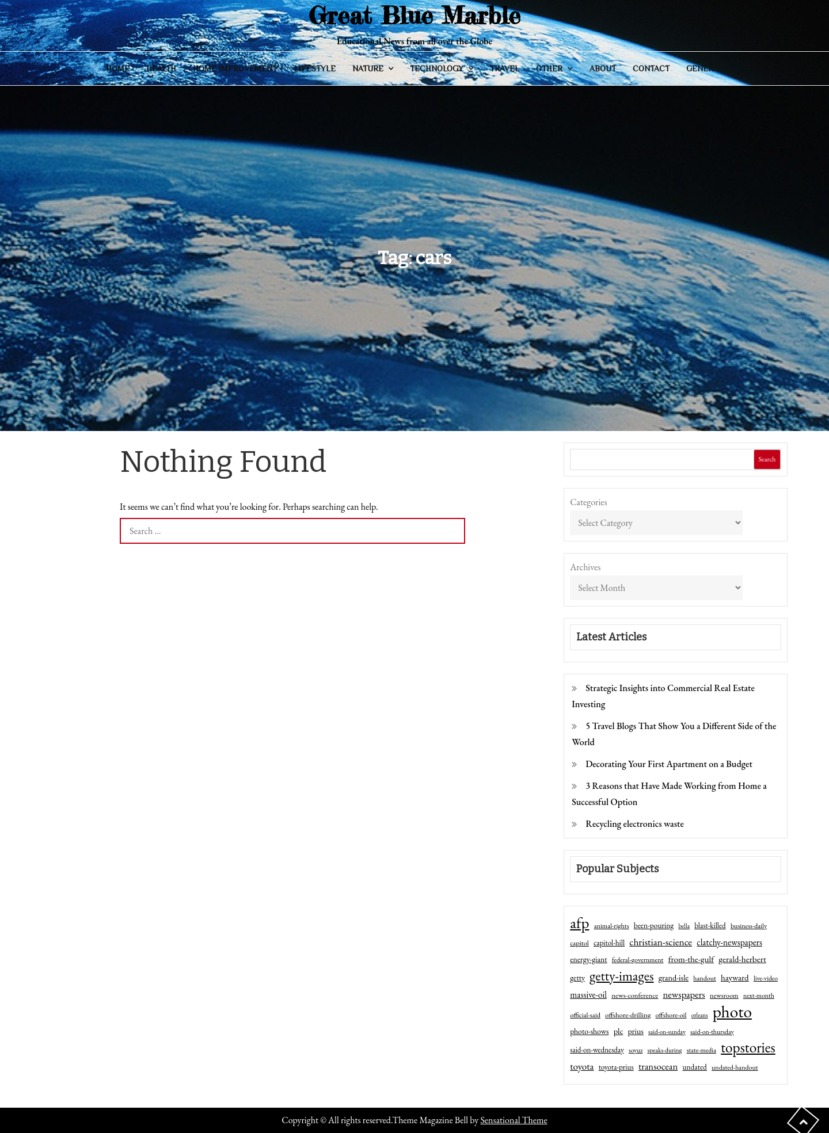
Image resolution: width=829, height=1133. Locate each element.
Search (766, 459)
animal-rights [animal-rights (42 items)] (611, 925)
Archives (585, 567)
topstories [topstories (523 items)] (748, 1048)
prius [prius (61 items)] (636, 1031)
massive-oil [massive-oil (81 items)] (588, 995)
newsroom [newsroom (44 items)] (724, 995)
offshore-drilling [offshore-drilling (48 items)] (628, 1015)
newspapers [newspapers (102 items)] (684, 994)
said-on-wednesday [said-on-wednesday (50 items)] (597, 1050)
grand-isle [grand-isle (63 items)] (674, 977)
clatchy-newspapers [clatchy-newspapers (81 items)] (729, 942)
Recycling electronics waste (634, 824)
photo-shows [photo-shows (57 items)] (589, 1031)
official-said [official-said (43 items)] (585, 1015)
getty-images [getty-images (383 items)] (622, 976)
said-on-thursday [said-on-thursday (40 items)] (712, 1031)
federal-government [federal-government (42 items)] (638, 959)
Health (161, 68)
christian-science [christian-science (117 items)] (660, 941)
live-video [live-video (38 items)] (766, 978)
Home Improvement (235, 68)
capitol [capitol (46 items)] (579, 943)
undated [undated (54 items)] (694, 1067)
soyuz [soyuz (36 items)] (635, 1050)
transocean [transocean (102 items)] (658, 1066)
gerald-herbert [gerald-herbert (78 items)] (742, 959)
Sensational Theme (513, 1120)
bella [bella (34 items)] (684, 926)
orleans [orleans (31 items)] (699, 1015)
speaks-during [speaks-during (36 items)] (665, 1050)
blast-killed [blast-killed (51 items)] (709, 925)
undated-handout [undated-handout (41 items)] (735, 1067)
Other (549, 68)
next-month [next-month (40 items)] (758, 995)
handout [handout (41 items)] (704, 978)
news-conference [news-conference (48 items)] (634, 995)
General (704, 68)
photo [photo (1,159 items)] (732, 1012)
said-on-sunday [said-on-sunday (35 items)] (667, 1032)
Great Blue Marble (414, 15)
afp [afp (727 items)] (579, 923)
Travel (504, 68)
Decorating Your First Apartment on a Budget (668, 764)
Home (118, 68)
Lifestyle (315, 68)
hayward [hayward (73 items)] (735, 977)
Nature (367, 68)
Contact (651, 68)
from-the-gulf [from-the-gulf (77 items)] (691, 959)
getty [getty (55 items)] (577, 977)
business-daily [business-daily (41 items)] (749, 925)
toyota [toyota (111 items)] (582, 1066)
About (603, 68)
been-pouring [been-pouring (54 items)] (654, 925)
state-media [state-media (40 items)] (701, 1050)
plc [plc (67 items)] (618, 1030)
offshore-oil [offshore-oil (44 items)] (670, 1015)
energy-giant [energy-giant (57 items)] (588, 959)
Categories (588, 502)
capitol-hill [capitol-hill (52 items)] (609, 943)
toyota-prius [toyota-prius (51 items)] (616, 1067)
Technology (436, 68)
